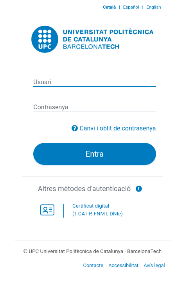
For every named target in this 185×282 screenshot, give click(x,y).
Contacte (93, 265)
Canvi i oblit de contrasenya (117, 128)
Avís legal (154, 265)
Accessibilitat (123, 265)
